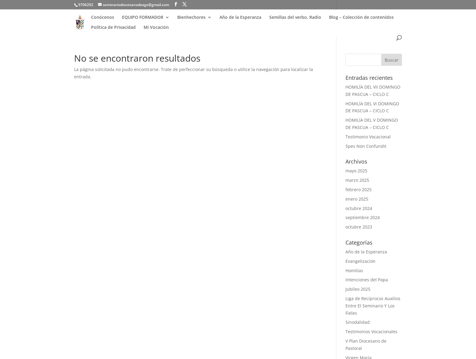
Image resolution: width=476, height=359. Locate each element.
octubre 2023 (358, 227)
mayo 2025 (356, 171)
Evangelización (360, 261)
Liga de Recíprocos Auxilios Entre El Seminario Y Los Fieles (372, 306)
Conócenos (102, 17)
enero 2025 (356, 199)
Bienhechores (191, 17)
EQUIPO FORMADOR (142, 17)
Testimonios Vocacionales (371, 331)
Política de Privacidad (113, 27)
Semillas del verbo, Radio (295, 17)
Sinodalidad (357, 322)
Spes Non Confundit (365, 146)
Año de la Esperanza (240, 17)
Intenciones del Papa (366, 280)
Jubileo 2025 (357, 289)
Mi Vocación (156, 27)
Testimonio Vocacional (368, 137)
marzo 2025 (357, 180)
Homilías (354, 270)
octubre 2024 (358, 208)
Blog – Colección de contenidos (361, 17)
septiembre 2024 (362, 217)
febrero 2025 (358, 189)
